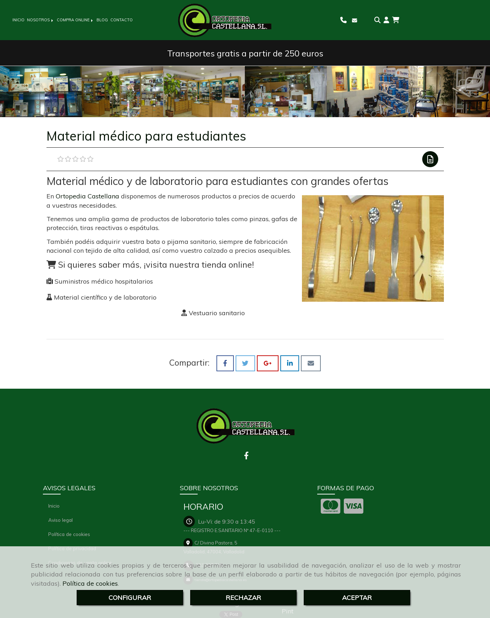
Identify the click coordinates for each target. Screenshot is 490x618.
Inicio (54, 506)
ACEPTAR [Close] (357, 598)
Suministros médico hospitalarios (104, 281)
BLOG (102, 19)
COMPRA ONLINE (75, 19)
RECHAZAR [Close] (243, 598)
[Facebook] (246, 456)
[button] (386, 20)
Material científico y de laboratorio (104, 297)
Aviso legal (60, 520)
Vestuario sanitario (217, 313)
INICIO (18, 19)
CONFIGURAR (130, 598)
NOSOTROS (40, 19)
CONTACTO (121, 19)
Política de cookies (90, 583)
